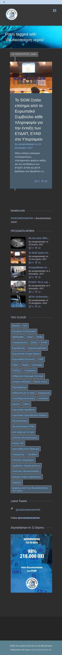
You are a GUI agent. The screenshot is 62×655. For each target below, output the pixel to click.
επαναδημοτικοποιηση (23, 398)
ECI (25, 325)
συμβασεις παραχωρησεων (26, 465)
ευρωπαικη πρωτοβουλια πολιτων (29, 415)
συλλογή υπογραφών (23, 460)
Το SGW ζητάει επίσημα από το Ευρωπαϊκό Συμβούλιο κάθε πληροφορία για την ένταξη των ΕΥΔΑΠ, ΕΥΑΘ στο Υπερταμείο (39, 252)
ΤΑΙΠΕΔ (16, 370)
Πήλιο (15, 365)
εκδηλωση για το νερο (23, 393)
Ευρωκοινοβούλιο (37, 348)
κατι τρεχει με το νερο (23, 432)
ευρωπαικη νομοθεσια (23, 409)
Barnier (16, 325)
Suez (30, 337)
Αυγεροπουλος (19, 342)
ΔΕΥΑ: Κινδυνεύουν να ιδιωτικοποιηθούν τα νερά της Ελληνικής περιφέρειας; (39, 296)
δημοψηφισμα (19, 387)
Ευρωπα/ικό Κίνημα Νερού (26, 353)
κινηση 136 (18, 443)
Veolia (39, 337)
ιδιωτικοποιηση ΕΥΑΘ (23, 426)
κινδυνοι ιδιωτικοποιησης (25, 437)
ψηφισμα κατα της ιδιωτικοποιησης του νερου (30, 489)
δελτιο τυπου (40, 381)
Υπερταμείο (30, 370)
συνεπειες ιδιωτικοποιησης (26, 471)
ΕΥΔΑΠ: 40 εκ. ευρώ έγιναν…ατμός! (39, 282)
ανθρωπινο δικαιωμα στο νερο (27, 376)
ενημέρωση (44, 393)
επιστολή (43, 398)
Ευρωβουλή (18, 348)
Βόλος (34, 342)
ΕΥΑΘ (44, 342)
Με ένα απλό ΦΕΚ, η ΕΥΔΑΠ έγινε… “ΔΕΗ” (39, 238)
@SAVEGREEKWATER (28, 510)
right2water (18, 337)
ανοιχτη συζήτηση (21, 381)
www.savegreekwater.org (41, 650)
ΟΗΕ (40, 359)
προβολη (32, 454)
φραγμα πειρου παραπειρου (26, 476)
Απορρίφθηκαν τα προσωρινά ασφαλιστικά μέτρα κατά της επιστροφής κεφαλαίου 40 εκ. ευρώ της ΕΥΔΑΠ (39, 267)
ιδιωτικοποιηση (19, 420)
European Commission (24, 331)
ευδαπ (26, 404)
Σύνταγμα (37, 365)
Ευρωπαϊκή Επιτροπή (23, 359)
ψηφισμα (16, 482)
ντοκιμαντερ (18, 454)
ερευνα (15, 404)
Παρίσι (25, 365)
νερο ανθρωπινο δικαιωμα (25, 448)
